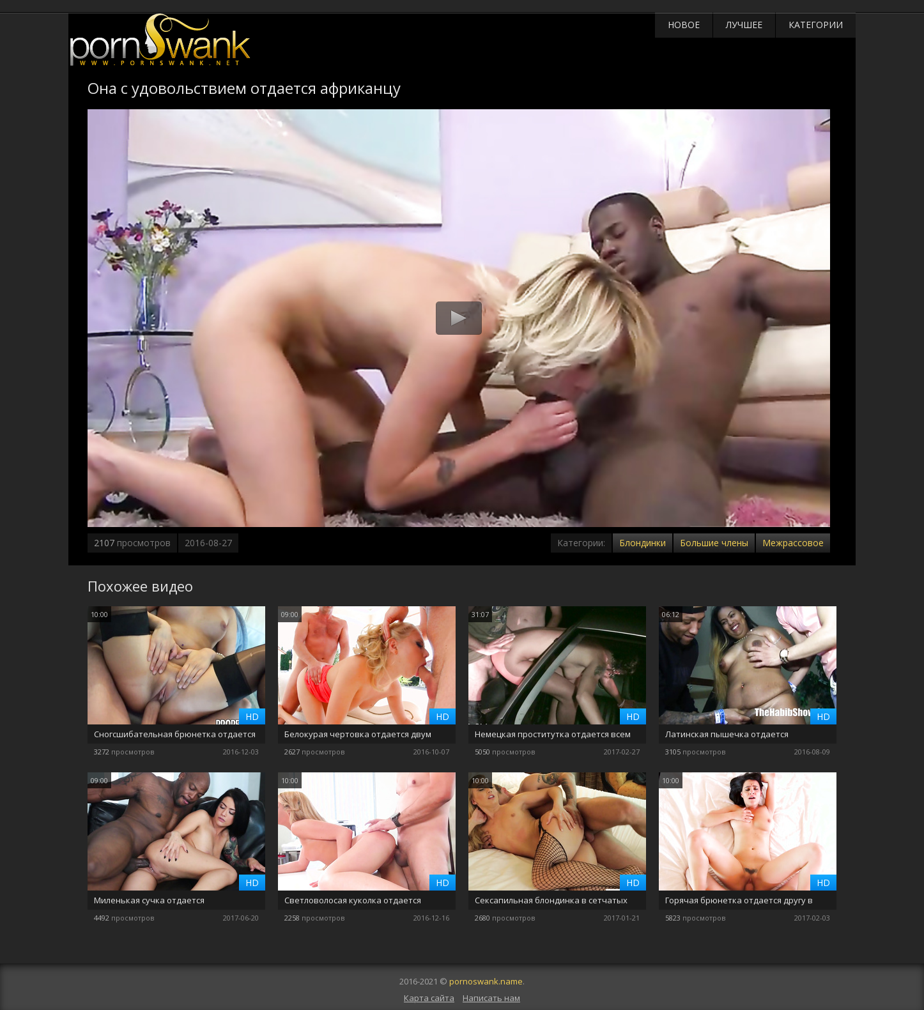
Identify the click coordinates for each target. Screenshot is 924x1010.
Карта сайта (429, 998)
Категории (816, 25)
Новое (684, 25)
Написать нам (491, 998)
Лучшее (744, 25)
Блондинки (642, 543)
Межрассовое (793, 543)
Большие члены (714, 543)
